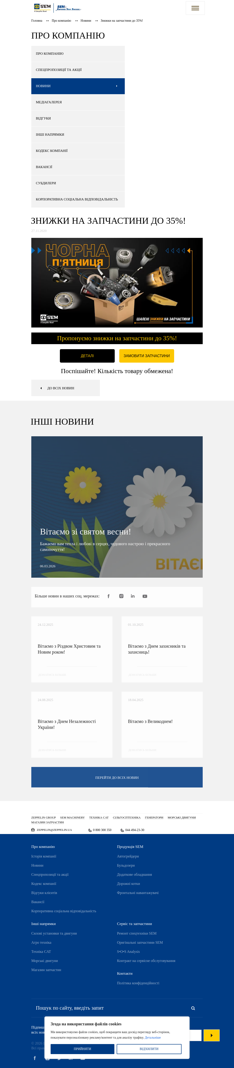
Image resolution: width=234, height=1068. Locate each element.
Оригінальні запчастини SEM (140, 942)
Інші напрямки (43, 924)
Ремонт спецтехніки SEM (137, 933)
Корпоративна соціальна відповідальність (63, 911)
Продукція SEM (130, 847)
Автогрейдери (128, 856)
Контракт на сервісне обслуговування (146, 961)
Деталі (87, 356)
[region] (117, 1037)
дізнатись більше (52, 678)
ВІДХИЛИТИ (149, 1049)
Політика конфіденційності (138, 983)
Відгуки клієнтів (44, 893)
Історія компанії (43, 856)
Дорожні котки (128, 884)
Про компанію (61, 20)
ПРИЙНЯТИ (82, 1049)
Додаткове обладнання (134, 874)
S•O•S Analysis (128, 952)
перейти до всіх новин (117, 781)
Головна (36, 20)
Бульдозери (126, 865)
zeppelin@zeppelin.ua (54, 830)
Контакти (125, 973)
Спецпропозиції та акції (50, 874)
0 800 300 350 (102, 830)
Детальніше (153, 1037)
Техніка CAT (41, 952)
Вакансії (37, 902)
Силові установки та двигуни (54, 933)
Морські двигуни (44, 961)
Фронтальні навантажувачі (138, 893)
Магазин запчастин (46, 970)
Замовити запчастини (147, 356)
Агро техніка (41, 942)
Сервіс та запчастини (134, 924)
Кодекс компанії (43, 884)
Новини (86, 20)
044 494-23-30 (134, 830)
